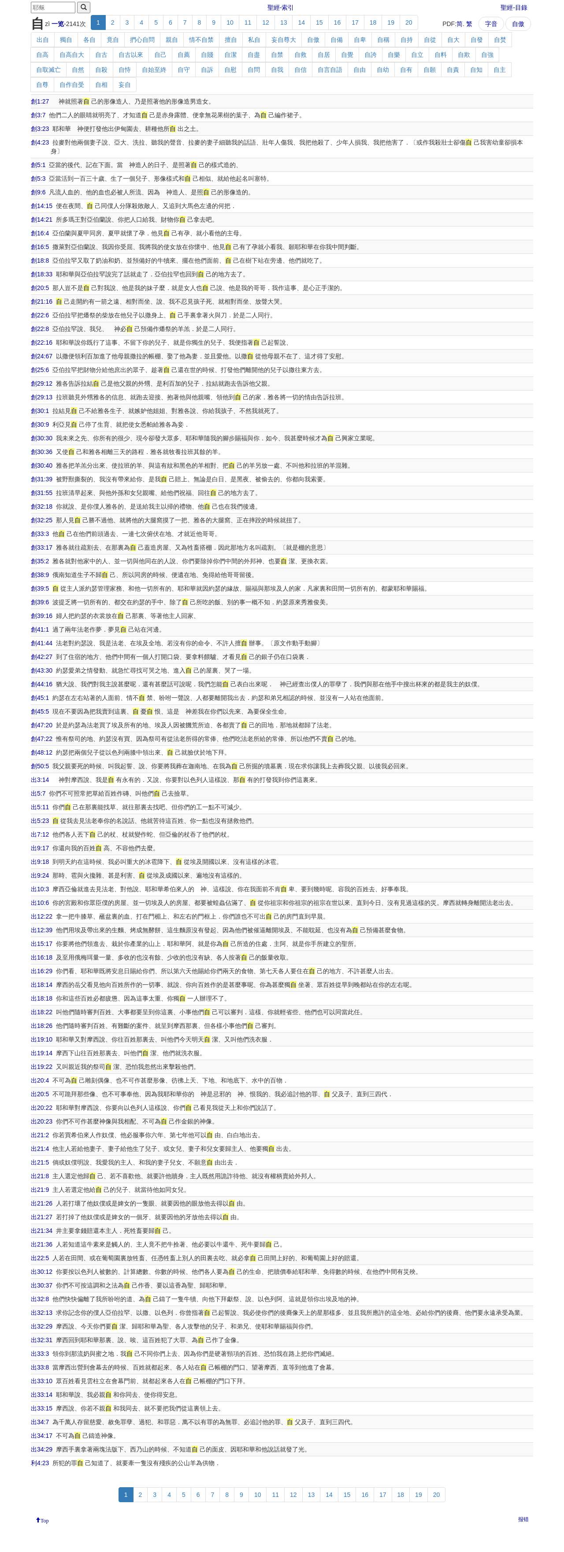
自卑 (360, 39)
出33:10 (41, 1381)
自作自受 (71, 84)
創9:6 (38, 192)
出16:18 (41, 957)
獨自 (66, 39)
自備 (336, 39)
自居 (324, 54)
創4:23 (40, 142)
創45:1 (40, 697)
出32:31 (41, 1340)
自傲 (518, 23)
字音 (491, 23)
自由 (359, 69)
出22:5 (40, 1258)
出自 (43, 39)
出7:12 (40, 834)
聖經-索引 (280, 7)
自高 (42, 54)
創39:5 (40, 588)
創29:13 (41, 397)
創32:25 (41, 520)
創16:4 (40, 233)
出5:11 (40, 807)
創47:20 (41, 725)
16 (337, 22)
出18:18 (41, 998)
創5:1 (38, 164)
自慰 (230, 69)
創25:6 (40, 369)
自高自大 (71, 54)
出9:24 (40, 875)
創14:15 (41, 205)
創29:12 (41, 383)
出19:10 (41, 1039)
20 (408, 22)
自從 (430, 39)
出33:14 (41, 1394)
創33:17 (41, 547)
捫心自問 (142, 39)
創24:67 (41, 356)
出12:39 (41, 930)
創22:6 (40, 315)
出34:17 (41, 1435)
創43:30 (41, 670)
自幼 (383, 69)
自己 (160, 54)
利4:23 (40, 1462)
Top (45, 1520)
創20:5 (40, 287)
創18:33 (41, 274)
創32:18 (41, 506)
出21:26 (41, 1203)
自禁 (277, 54)
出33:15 (41, 1408)
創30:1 (40, 410)
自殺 (101, 69)
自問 (254, 69)
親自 (172, 39)
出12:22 (41, 916)
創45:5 (40, 711)
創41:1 (40, 629)
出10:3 (40, 889)
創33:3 (40, 533)
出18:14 (41, 984)
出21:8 (40, 1176)
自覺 (347, 54)
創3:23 (40, 128)
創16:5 (40, 246)
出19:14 (41, 1053)
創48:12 (41, 752)
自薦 (184, 54)
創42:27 (41, 656)
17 (355, 22)
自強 (487, 54)
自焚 (500, 39)
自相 (101, 84)
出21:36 (41, 1244)
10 (230, 22)
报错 (523, 1519)
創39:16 (41, 615)
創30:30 (41, 438)
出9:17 (40, 848)
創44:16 (41, 684)
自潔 (230, 54)
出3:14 (40, 779)
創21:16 (41, 301)
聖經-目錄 (514, 7)
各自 (89, 39)
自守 (184, 69)
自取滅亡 (48, 69)
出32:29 (41, 1326)
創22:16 (41, 342)
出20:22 (41, 1107)
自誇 (370, 54)
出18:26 (41, 1025)
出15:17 (41, 943)
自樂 (394, 54)
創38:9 (40, 574)
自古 (101, 54)
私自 (254, 39)
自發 (477, 39)
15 (319, 22)
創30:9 (40, 424)
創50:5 (40, 766)
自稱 (383, 39)
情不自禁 (201, 39)
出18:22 (41, 1012)
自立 (417, 54)
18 (373, 22)
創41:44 (41, 643)
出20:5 (40, 1094)
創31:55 (41, 492)
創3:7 (38, 115)
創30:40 (41, 465)
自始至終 (154, 69)
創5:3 (38, 178)
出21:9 (40, 1189)
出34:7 (40, 1421)
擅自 (231, 39)
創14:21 (41, 219)
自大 (453, 39)
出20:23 (41, 1121)
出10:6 (40, 902)
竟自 (113, 39)
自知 (476, 69)
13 (283, 22)
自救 (300, 54)
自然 (78, 69)
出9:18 (40, 861)
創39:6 (40, 602)
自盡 (254, 54)
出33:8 (40, 1367)
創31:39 (41, 479)
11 (248, 22)
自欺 (464, 54)
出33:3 (40, 1353)
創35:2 (40, 561)
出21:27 (41, 1217)
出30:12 (41, 1271)
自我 (277, 69)
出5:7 (38, 793)
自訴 (207, 69)
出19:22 (41, 1066)
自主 (500, 69)
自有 (406, 69)
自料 (440, 54)
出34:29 (41, 1449)
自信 (300, 69)
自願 (429, 69)
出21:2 (40, 1135)
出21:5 (40, 1162)
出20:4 (40, 1080)
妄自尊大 (283, 39)
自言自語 (330, 69)
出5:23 (40, 820)
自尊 (42, 84)
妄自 (125, 84)
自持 (407, 39)
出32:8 (40, 1299)
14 (301, 22)
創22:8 (40, 328)
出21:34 (41, 1230)
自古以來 (131, 54)
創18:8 (40, 260)
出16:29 (41, 971)
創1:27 (40, 101)
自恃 (125, 69)
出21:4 (40, 1148)
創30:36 (41, 451)
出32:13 (41, 1312)
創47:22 (41, 738)
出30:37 (41, 1285)
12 (265, 22)
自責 (453, 69)
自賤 (207, 54)
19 (390, 22)
